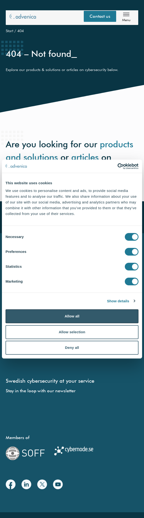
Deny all (72, 347)
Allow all (72, 316)
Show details (118, 301)
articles (85, 156)
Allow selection (72, 332)
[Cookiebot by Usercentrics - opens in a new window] (117, 166)
